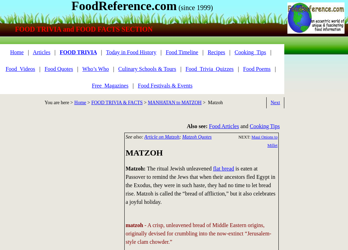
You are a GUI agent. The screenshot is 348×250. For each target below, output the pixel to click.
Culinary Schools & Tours (147, 69)
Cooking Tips (265, 126)
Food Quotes (59, 69)
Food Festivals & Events (165, 86)
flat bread (223, 169)
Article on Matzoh (161, 137)
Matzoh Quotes (197, 137)
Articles (42, 52)
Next (275, 102)
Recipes (216, 52)
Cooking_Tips (250, 52)
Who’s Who (95, 69)
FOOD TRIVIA (78, 52)
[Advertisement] (315, 75)
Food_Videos (20, 69)
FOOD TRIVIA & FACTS (117, 102)
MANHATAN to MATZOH (175, 102)
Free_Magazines (110, 86)
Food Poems (257, 69)
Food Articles (224, 126)
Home (80, 102)
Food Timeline (182, 52)
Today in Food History (131, 52)
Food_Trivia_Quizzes (210, 69)
